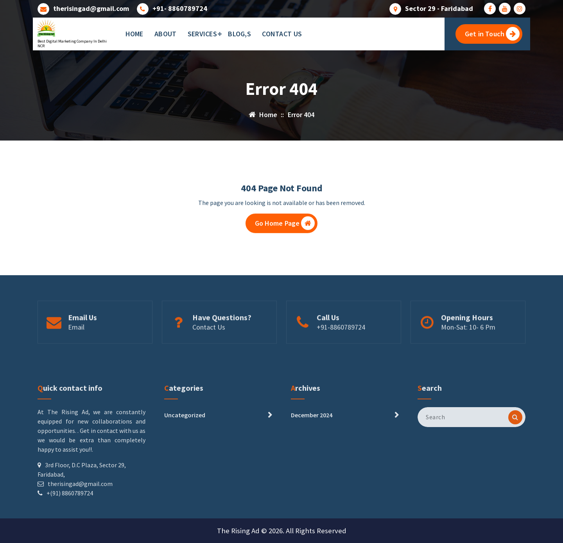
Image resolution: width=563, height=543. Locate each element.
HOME (134, 33)
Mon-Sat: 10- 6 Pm (468, 344)
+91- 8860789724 (179, 7)
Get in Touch (492, 34)
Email (76, 344)
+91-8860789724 (341, 344)
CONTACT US (282, 33)
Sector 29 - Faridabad (439, 7)
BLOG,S (239, 33)
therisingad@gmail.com (91, 7)
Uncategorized (184, 465)
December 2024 (311, 465)
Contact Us (208, 344)
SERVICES (202, 33)
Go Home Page (285, 227)
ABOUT (165, 33)
